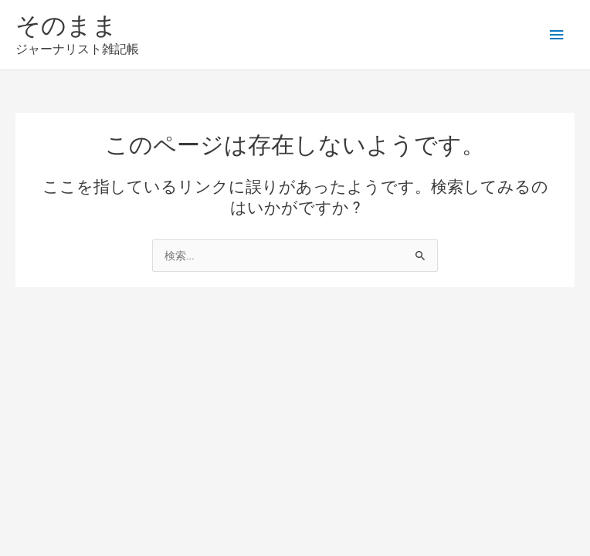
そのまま (66, 25)
